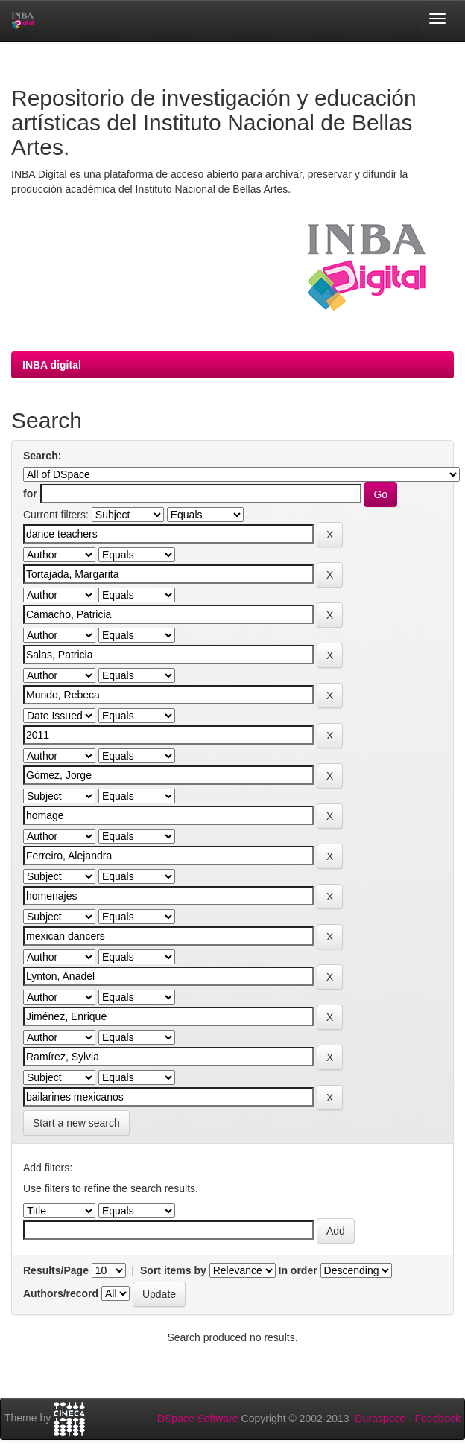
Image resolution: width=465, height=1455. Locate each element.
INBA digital (51, 365)
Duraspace (380, 1418)
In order (298, 1270)
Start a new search (76, 1123)
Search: (42, 456)
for (30, 494)
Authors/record (60, 1293)
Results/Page (56, 1270)
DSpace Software (197, 1418)
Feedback (438, 1418)
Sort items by (173, 1270)
